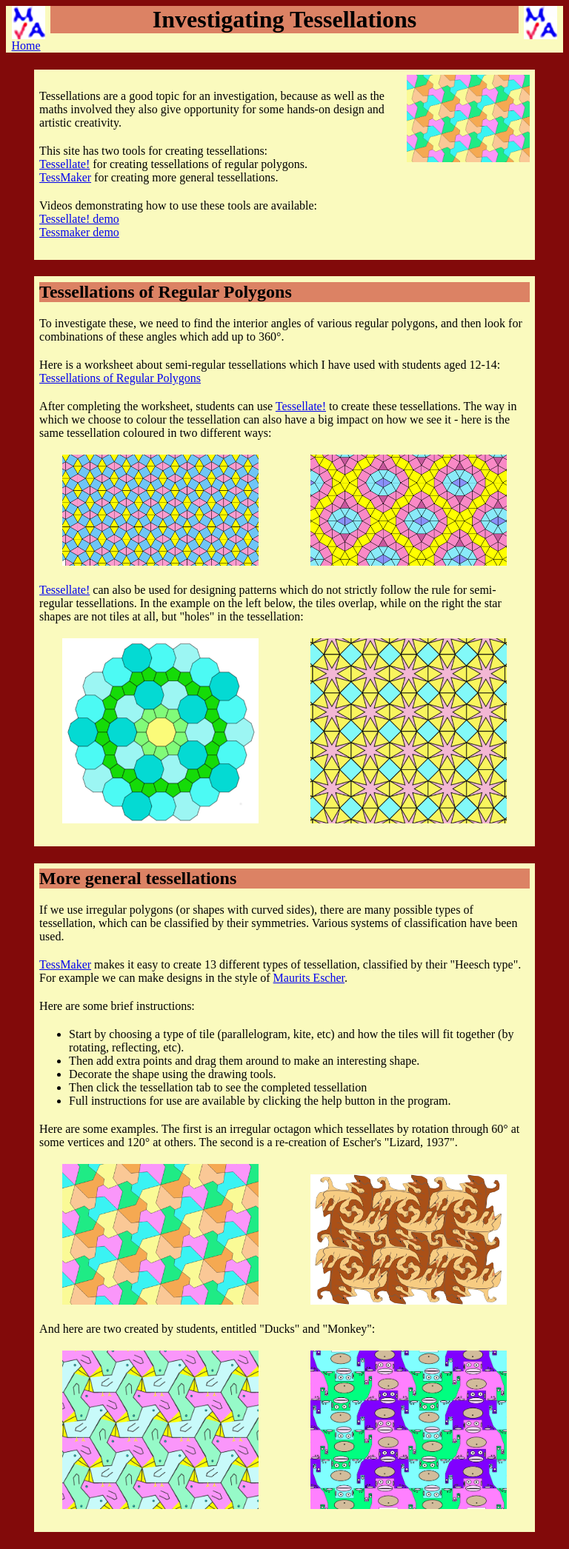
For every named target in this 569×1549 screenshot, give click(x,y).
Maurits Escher (309, 977)
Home (28, 29)
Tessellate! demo (79, 219)
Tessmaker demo (79, 232)
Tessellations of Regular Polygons (120, 378)
